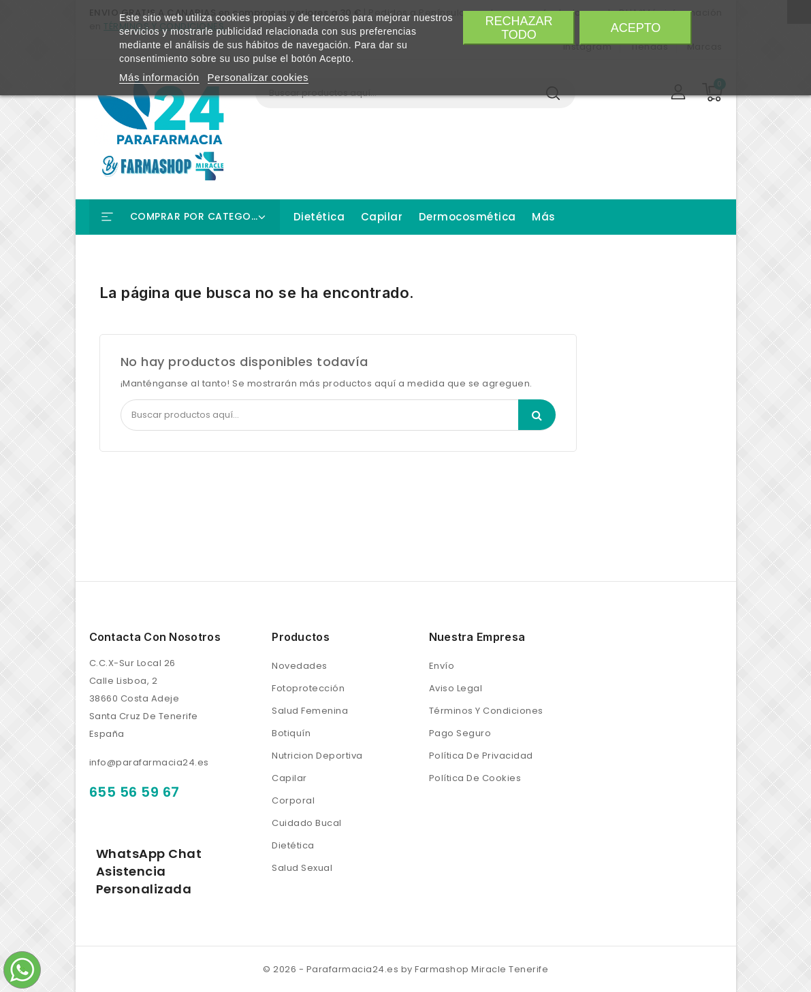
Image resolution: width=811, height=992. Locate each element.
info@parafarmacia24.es (149, 762)
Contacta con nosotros (155, 637)
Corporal (293, 800)
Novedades (300, 665)
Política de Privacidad (481, 755)
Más (544, 217)
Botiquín (291, 733)
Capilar (382, 217)
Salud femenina (310, 710)
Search (537, 414)
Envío (442, 665)
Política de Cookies (475, 778)
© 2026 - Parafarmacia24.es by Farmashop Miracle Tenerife (405, 969)
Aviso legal (456, 688)
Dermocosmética (467, 217)
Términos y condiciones (486, 710)
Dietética (319, 217)
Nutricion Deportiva (317, 755)
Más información (159, 77)
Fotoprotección (308, 688)
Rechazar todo (518, 28)
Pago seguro (460, 733)
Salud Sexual (302, 867)
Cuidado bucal (307, 822)
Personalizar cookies (258, 77)
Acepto (636, 28)
